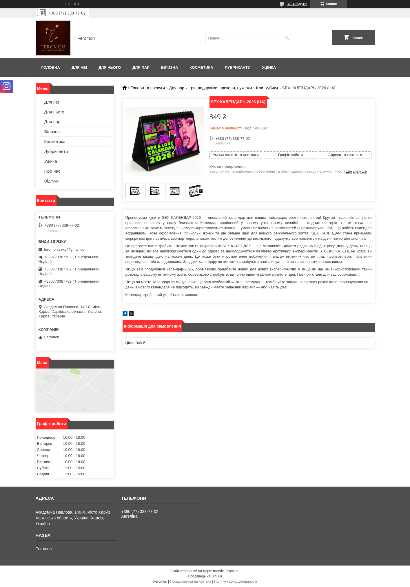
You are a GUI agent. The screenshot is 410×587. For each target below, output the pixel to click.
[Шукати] (287, 38)
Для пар (141, 67)
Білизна (169, 67)
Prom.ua (231, 571)
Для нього (110, 67)
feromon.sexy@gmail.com (66, 249)
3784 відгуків (297, 4)
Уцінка (269, 67)
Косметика (201, 67)
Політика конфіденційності (235, 581)
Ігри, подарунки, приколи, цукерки (220, 88)
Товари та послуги (148, 88)
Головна (50, 67)
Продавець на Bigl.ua (205, 576)
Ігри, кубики (267, 88)
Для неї (79, 67)
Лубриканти (238, 67)
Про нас (52, 171)
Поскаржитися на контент (190, 581)
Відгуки (51, 180)
